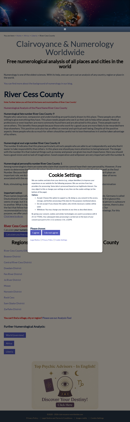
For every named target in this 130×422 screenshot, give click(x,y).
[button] (65, 29)
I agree (35, 232)
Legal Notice (35, 240)
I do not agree (51, 232)
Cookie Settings (61, 240)
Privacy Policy (47, 240)
